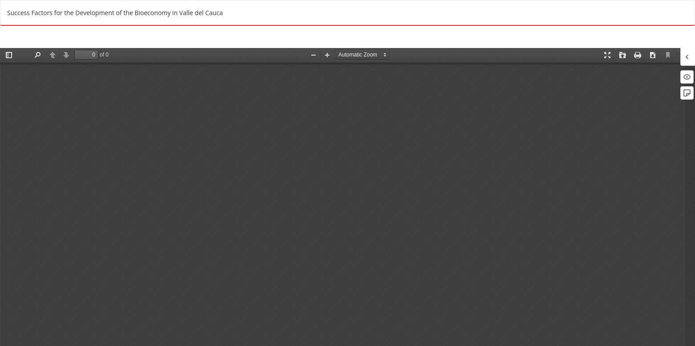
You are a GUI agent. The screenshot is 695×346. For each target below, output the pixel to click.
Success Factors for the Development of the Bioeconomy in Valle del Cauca (115, 12)
